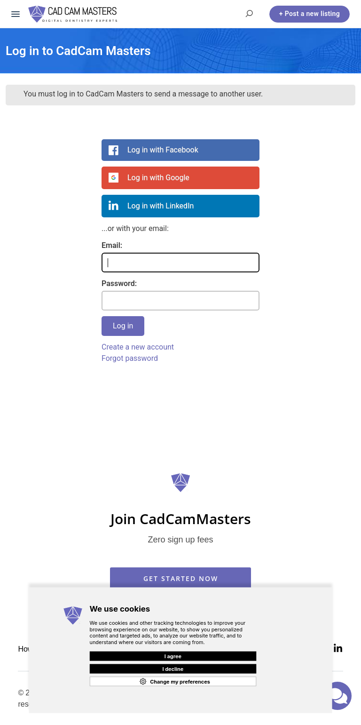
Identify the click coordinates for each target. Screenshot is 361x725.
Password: (119, 283)
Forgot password (130, 358)
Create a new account (138, 347)
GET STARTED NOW (180, 578)
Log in (123, 325)
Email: (112, 245)
